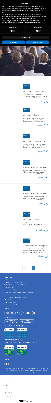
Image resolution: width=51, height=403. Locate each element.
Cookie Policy (8, 397)
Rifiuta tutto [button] (13, 42)
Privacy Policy (8, 393)
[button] (48, 3)
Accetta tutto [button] (37, 42)
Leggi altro (42, 102)
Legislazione (8, 385)
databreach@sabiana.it (28, 292)
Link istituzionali (9, 381)
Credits (7, 389)
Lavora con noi (9, 377)
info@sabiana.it (11, 287)
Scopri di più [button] (25, 37)
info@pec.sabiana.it (12, 295)
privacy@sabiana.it (13, 290)
